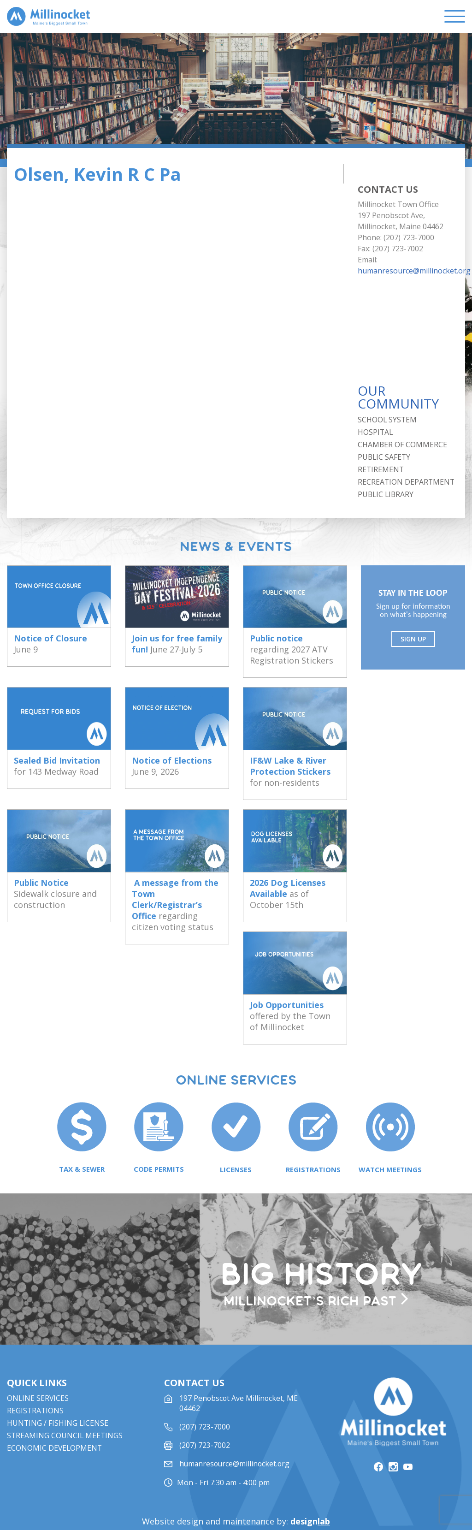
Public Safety (385, 457)
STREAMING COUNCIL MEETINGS (65, 1410)
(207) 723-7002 (204, 1419)
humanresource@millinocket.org (414, 271)
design (310, 1492)
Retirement (381, 469)
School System (388, 420)
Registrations (36, 1385)
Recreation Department (407, 482)
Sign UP (414, 639)
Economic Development (55, 1422)
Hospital (376, 432)
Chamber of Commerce (403, 444)
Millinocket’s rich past (320, 1272)
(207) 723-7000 (204, 1401)
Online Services (38, 1372)
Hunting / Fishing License (58, 1397)
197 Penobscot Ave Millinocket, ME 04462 (239, 1377)
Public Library (386, 494)
